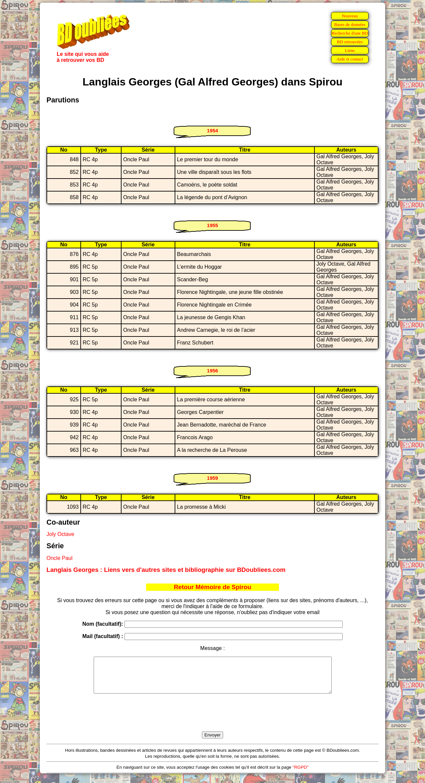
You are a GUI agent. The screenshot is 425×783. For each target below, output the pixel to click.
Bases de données (349, 24)
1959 (212, 478)
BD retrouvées (350, 41)
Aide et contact (349, 59)
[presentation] (212, 720)
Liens (350, 50)
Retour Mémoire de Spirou (212, 587)
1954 (212, 130)
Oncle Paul (59, 558)
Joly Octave (60, 534)
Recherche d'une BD (350, 33)
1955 (212, 225)
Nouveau (350, 15)
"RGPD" (300, 774)
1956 (212, 370)
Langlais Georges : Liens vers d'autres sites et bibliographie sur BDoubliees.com (166, 569)
